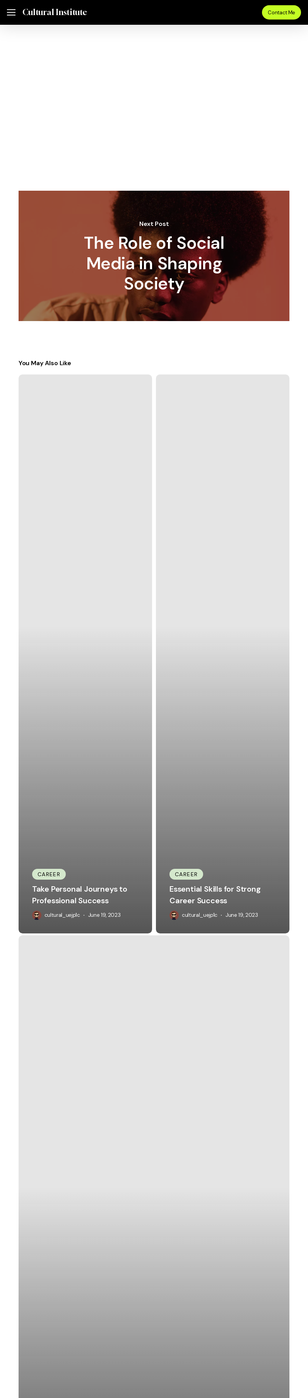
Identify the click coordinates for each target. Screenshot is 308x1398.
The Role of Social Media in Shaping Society (154, 256)
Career (49, 874)
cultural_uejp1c (167, 90)
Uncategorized (151, 49)
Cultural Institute (54, 12)
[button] (11, 13)
